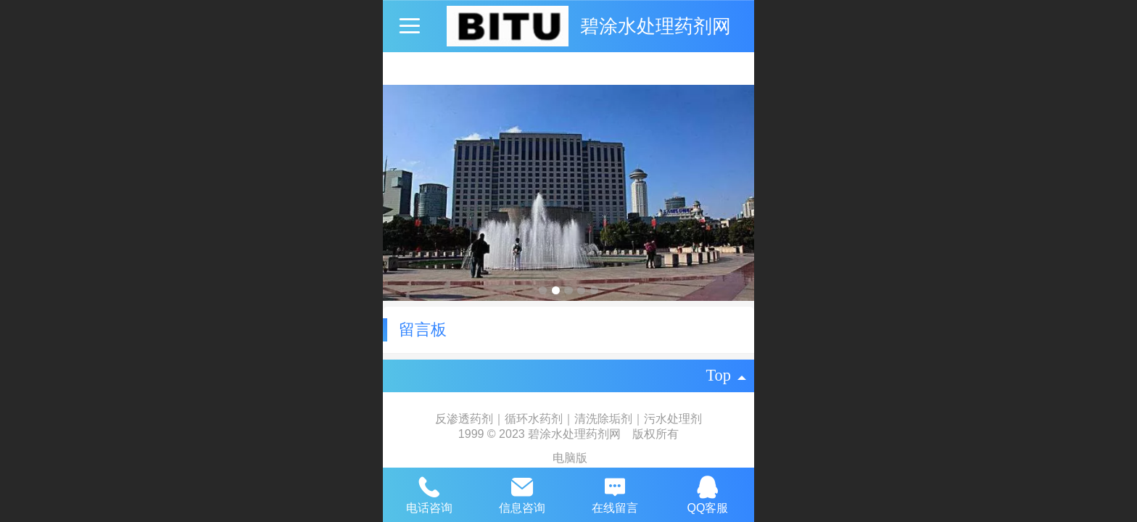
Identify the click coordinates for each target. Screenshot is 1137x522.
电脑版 (570, 458)
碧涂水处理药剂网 (655, 26)
